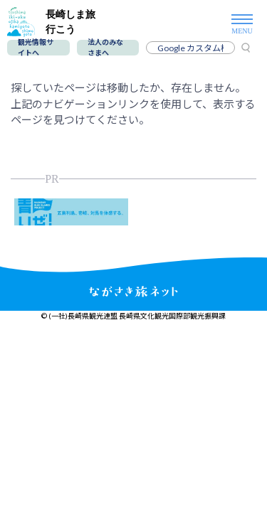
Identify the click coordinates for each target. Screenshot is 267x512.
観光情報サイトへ (35, 47)
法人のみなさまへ (105, 47)
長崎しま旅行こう (51, 21)
